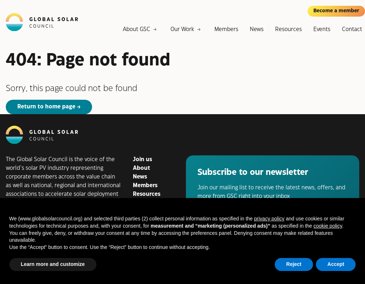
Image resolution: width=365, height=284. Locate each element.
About (141, 168)
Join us (142, 159)
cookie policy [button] (327, 226)
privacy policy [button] (269, 218)
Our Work (182, 29)
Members (226, 29)
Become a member (336, 10)
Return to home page (46, 106)
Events (321, 29)
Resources (288, 29)
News (257, 29)
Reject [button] (293, 264)
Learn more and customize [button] (53, 264)
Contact (352, 29)
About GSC (136, 29)
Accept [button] (335, 264)
